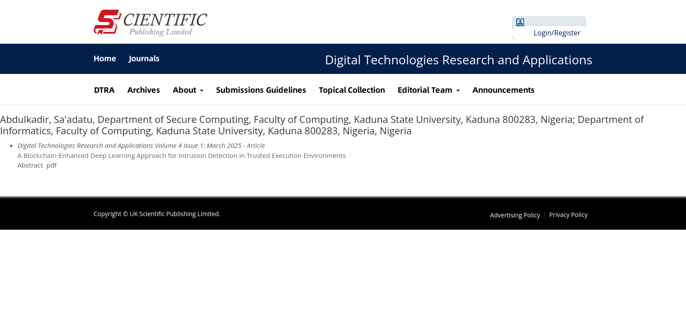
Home (105, 58)
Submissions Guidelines (261, 89)
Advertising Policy (515, 215)
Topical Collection (352, 89)
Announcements (503, 89)
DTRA (104, 89)
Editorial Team (426, 89)
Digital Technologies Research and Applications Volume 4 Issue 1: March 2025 (130, 145)
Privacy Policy (569, 215)
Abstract (30, 165)
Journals (144, 58)
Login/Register (557, 33)
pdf (51, 165)
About (185, 89)
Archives (143, 89)
